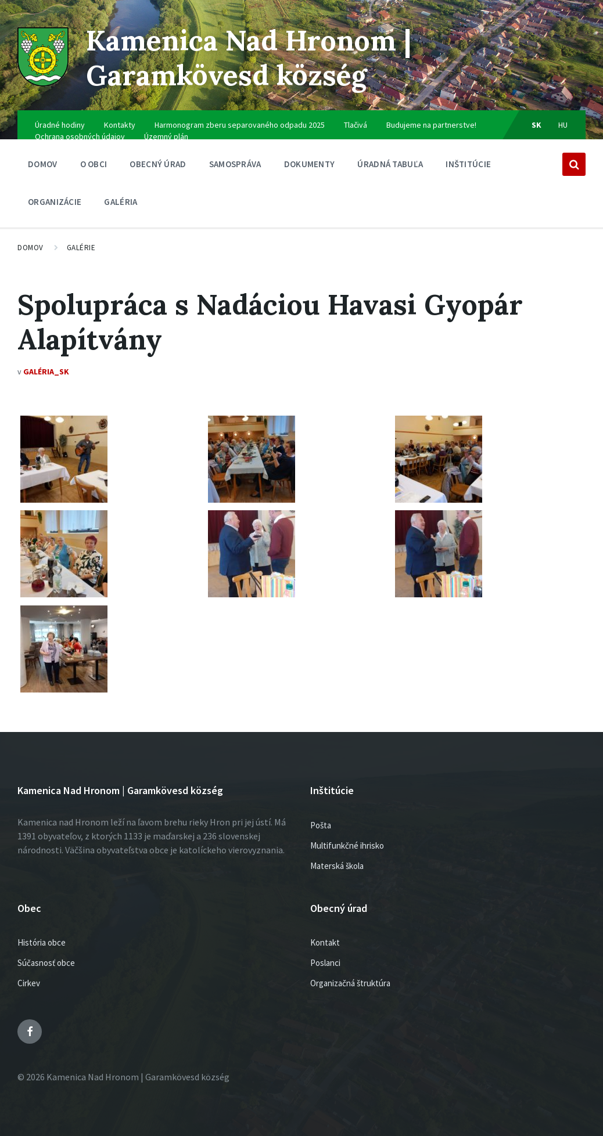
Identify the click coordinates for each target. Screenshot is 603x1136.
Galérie (81, 248)
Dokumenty (309, 166)
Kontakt (325, 942)
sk (537, 125)
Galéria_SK (46, 371)
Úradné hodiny (60, 125)
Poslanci (325, 962)
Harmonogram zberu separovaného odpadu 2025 (240, 125)
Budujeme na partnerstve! (431, 125)
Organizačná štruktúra (350, 983)
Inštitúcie (468, 166)
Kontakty (119, 125)
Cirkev (28, 983)
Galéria (120, 201)
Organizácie (54, 204)
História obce (41, 942)
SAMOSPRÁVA (235, 166)
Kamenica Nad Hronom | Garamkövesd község (248, 58)
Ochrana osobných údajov (80, 136)
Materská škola (337, 865)
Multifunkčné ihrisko (347, 845)
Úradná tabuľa (390, 166)
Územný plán (166, 136)
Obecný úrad (158, 166)
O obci (93, 166)
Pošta (320, 825)
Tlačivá (355, 125)
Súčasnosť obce (46, 962)
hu (563, 125)
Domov (43, 164)
